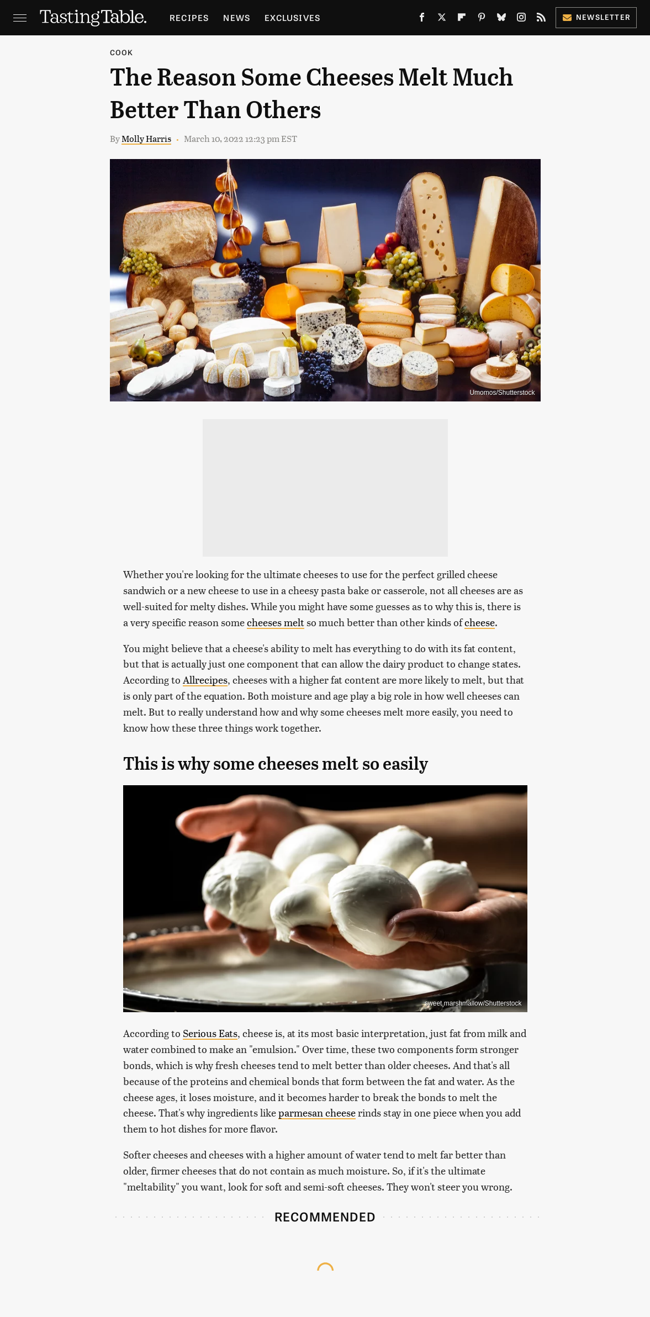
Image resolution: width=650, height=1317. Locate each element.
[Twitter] (441, 19)
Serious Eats (210, 1033)
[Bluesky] (501, 19)
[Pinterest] (481, 19)
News (236, 17)
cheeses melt (275, 622)
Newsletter (596, 17)
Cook (122, 52)
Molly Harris (146, 138)
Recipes (189, 17)
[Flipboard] (461, 19)
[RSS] (541, 19)
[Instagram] (521, 19)
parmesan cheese (317, 1112)
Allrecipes (205, 679)
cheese (479, 622)
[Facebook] (421, 19)
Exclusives (292, 17)
